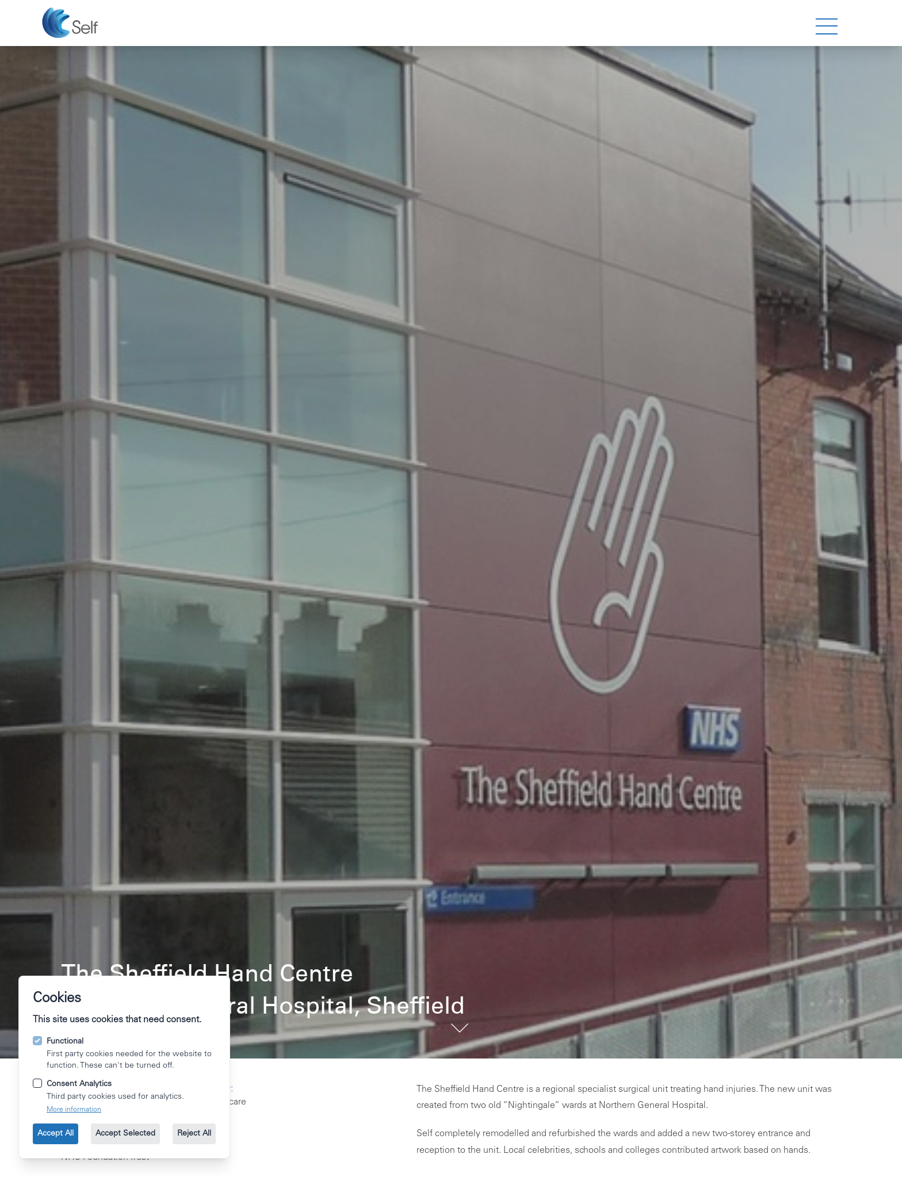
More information (74, 1109)
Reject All (194, 1134)
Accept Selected (125, 1134)
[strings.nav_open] (827, 26)
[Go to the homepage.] (71, 23)
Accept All (55, 1134)
